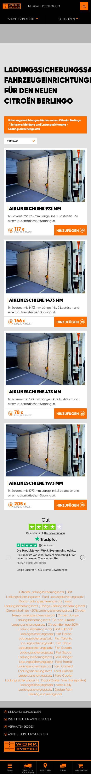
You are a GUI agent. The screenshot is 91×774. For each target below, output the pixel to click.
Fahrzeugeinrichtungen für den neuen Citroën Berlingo (44, 120)
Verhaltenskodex (21, 726)
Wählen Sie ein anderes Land (29, 719)
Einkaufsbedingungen (24, 711)
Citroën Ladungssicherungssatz (41, 592)
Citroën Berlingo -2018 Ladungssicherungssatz (39, 610)
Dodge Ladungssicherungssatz (62, 606)
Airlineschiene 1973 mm (36, 483)
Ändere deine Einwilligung (28, 734)
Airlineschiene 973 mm (35, 209)
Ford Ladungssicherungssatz (63, 597)
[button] (20, 141)
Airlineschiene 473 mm (35, 392)
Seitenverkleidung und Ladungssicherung (38, 124)
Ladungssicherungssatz (24, 129)
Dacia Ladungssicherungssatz (40, 601)
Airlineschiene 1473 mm (36, 300)
